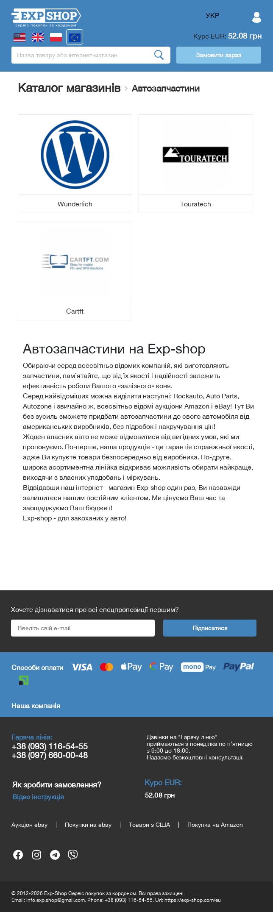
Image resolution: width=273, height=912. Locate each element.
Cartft (75, 311)
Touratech (195, 203)
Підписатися (210, 628)
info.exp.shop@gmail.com (55, 900)
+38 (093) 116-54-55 (49, 746)
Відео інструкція (38, 796)
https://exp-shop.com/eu (192, 900)
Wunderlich (75, 203)
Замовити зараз (218, 55)
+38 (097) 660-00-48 (49, 755)
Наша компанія (35, 705)
